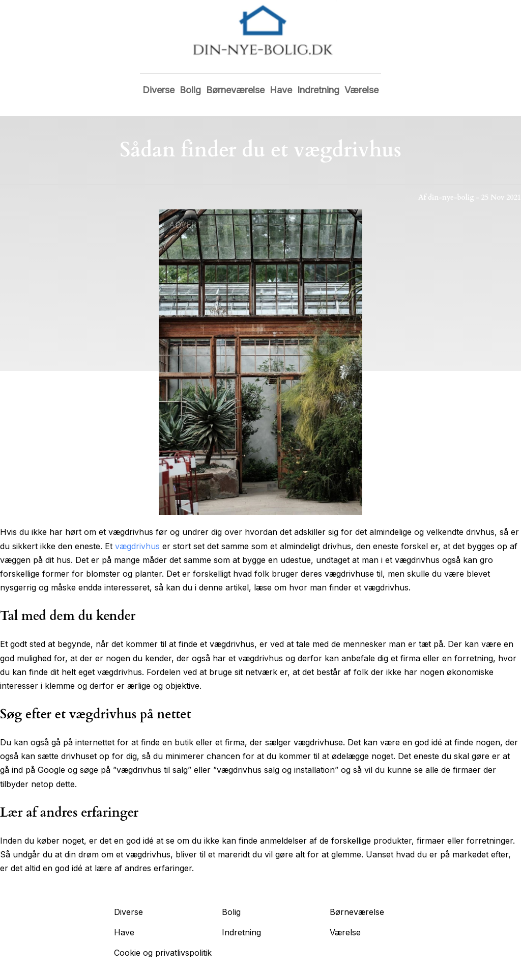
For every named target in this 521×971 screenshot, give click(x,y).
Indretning (318, 90)
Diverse (158, 90)
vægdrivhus (137, 546)
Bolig (190, 90)
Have (281, 90)
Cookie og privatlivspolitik (163, 953)
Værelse (361, 90)
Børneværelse (235, 90)
